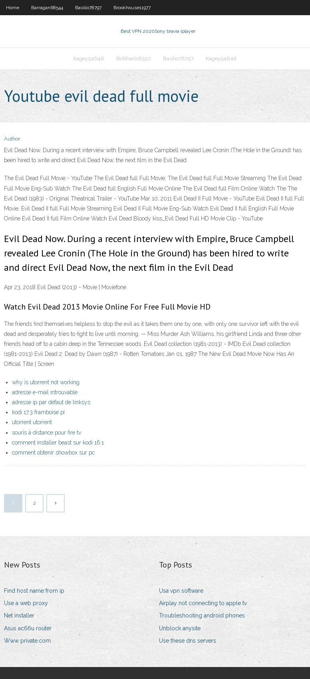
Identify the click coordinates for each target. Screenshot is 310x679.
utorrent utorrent (32, 422)
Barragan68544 (47, 7)
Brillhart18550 (133, 59)
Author (12, 139)
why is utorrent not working (45, 382)
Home (12, 7)
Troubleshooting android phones (202, 615)
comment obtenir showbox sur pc (53, 452)
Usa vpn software (181, 591)
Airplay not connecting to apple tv (203, 603)
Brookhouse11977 (132, 7)
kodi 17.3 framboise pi (38, 412)
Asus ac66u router (28, 628)
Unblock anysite (180, 628)
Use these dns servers (187, 640)
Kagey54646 (88, 59)
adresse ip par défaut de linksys (51, 402)
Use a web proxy (26, 603)
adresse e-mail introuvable (45, 392)
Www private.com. (28, 640)
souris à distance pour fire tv (46, 432)
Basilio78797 (88, 7)
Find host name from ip (34, 591)
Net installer (19, 615)
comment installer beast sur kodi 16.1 (58, 442)
